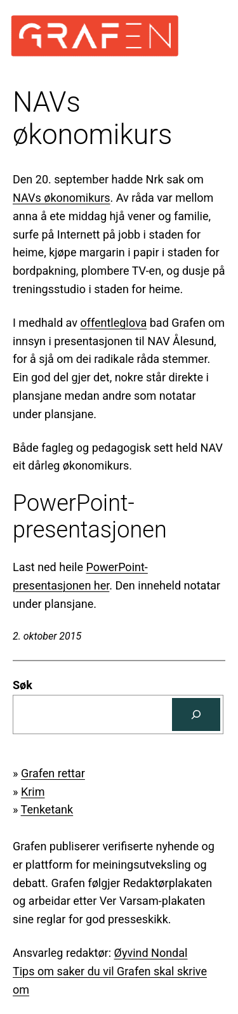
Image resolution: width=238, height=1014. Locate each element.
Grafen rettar (53, 773)
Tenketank (47, 809)
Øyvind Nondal (151, 952)
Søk (22, 685)
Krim (33, 791)
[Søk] (196, 714)
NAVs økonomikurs (61, 197)
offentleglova (113, 322)
